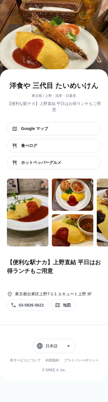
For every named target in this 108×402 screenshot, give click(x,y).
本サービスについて (25, 360)
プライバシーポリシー (81, 360)
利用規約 (52, 360)
